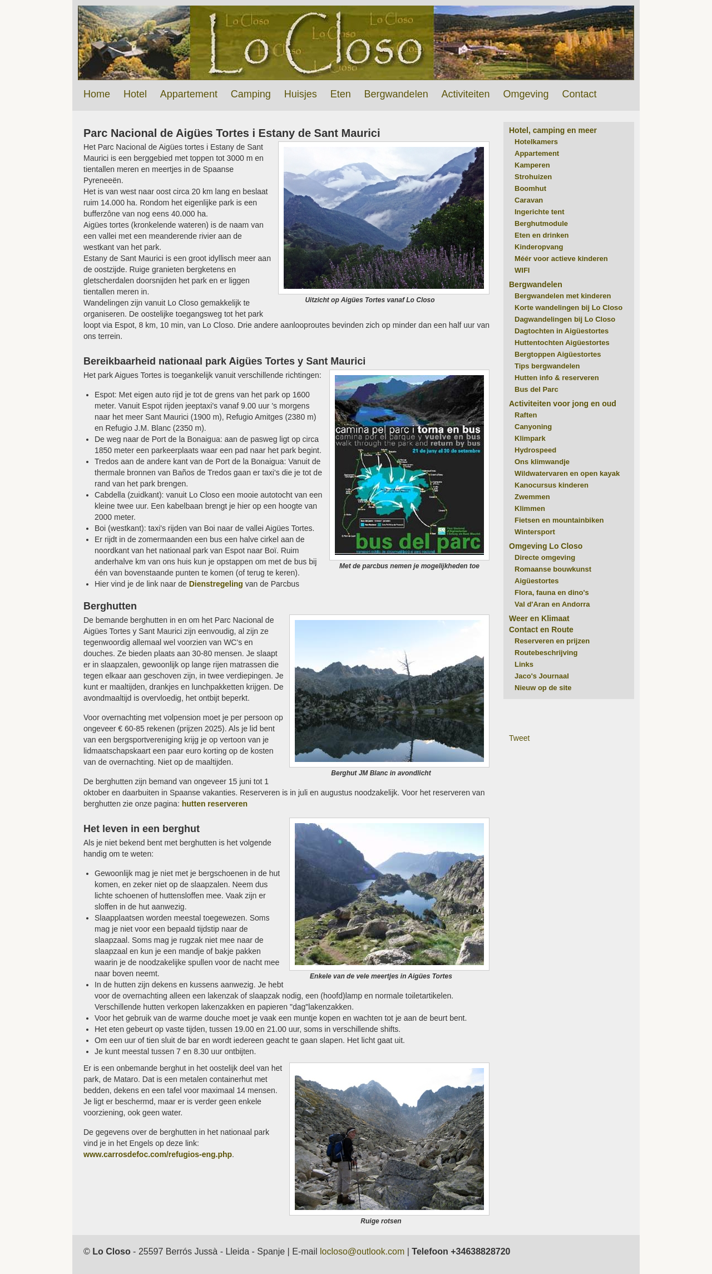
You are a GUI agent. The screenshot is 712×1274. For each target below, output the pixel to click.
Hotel (135, 94)
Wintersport (535, 532)
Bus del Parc (536, 389)
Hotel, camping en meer (553, 130)
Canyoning (533, 426)
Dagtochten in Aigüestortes (562, 331)
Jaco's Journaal (542, 676)
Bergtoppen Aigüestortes (558, 354)
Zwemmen (532, 497)
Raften (526, 415)
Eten (340, 94)
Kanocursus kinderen (552, 485)
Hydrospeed (535, 450)
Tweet (519, 738)
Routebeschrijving (546, 652)
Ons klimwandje (542, 462)
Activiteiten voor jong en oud (562, 403)
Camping (251, 94)
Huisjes (300, 94)
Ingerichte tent (540, 212)
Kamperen (532, 165)
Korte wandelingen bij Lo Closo (568, 307)
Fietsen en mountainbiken (559, 520)
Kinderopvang (539, 247)
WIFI (522, 270)
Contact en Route (541, 629)
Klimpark (530, 438)
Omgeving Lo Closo (545, 546)
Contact (579, 94)
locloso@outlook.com (362, 1251)
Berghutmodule (541, 223)
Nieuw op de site (543, 687)
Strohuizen (533, 177)
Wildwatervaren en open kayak (567, 473)
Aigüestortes (536, 581)
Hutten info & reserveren (557, 377)
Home (96, 94)
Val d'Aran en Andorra (552, 604)
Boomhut (530, 188)
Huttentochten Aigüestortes (562, 342)
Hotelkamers (536, 141)
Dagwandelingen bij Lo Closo (565, 319)
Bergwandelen (396, 94)
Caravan (529, 200)
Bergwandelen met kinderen (563, 296)
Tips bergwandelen (547, 366)
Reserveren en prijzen (552, 641)
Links (524, 664)
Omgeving (525, 94)
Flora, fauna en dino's (552, 592)
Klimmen (530, 508)
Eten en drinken (542, 235)
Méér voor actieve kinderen (561, 258)
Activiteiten (466, 94)
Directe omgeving (545, 557)
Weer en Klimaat (539, 618)
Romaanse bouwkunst (553, 569)
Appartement (188, 94)
